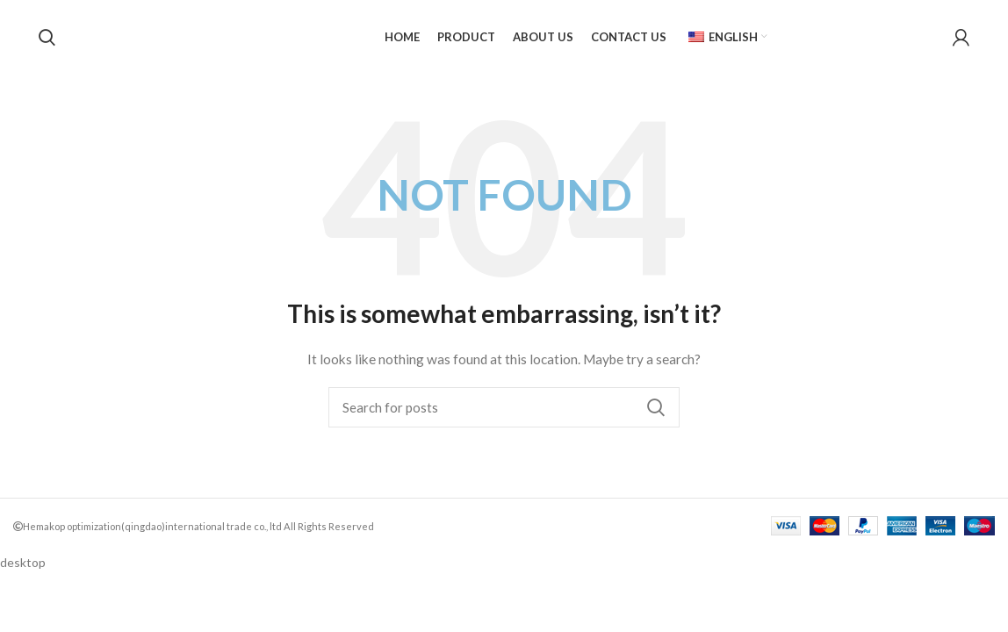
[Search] (47, 37)
